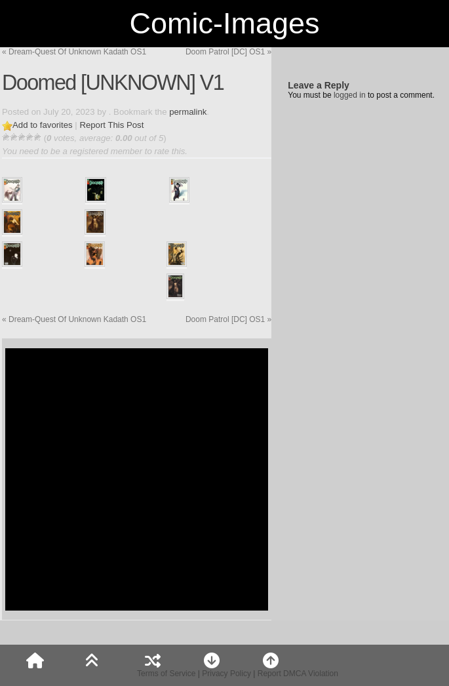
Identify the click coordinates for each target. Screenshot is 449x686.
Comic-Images (224, 23)
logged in (350, 95)
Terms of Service (166, 673)
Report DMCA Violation (298, 673)
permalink (187, 112)
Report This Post (111, 125)
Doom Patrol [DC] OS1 (228, 51)
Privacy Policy (226, 673)
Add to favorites (42, 125)
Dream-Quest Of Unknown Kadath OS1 (74, 51)
